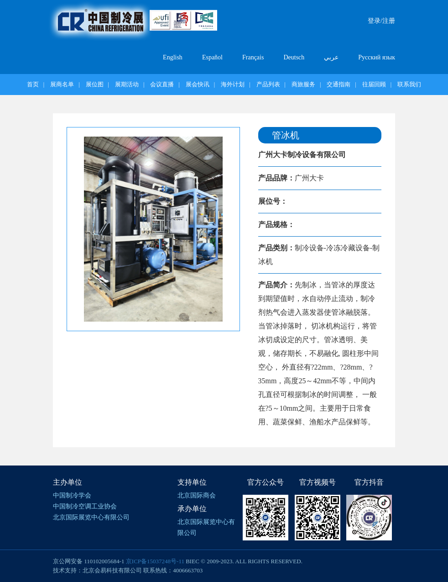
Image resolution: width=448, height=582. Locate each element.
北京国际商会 (196, 495)
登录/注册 (381, 20)
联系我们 (409, 84)
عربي (331, 57)
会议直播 (162, 84)
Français (253, 57)
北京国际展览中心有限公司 (91, 517)
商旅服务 (303, 84)
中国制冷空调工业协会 (85, 506)
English (172, 57)
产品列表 (268, 84)
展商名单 (62, 84)
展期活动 (127, 84)
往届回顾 (374, 84)
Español (212, 57)
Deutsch (293, 57)
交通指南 (338, 84)
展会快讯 (197, 84)
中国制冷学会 (72, 495)
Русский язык (376, 57)
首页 (33, 84)
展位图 (95, 84)
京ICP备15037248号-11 (155, 561)
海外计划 (233, 84)
